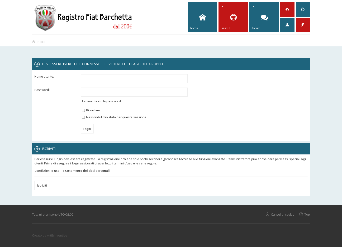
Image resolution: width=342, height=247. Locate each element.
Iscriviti (42, 185)
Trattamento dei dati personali (86, 170)
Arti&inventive (57, 235)
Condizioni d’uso (46, 170)
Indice (41, 41)
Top (307, 214)
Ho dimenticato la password (101, 101)
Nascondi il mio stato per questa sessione (114, 117)
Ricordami (91, 110)
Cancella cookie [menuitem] (282, 214)
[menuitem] (287, 9)
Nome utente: (44, 76)
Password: (42, 90)
